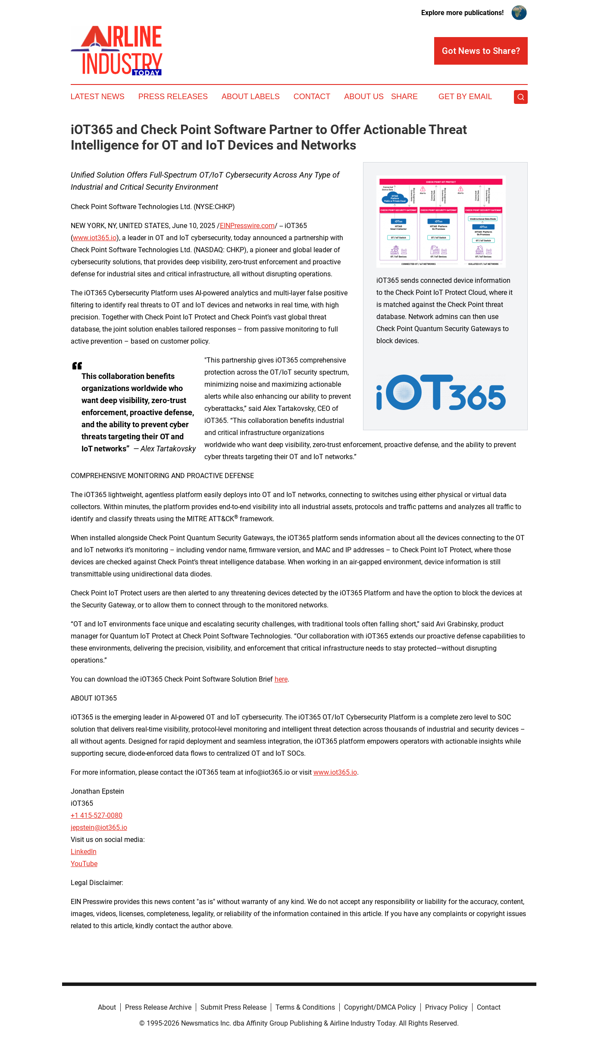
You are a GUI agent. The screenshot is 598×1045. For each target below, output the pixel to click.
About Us (364, 96)
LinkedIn (84, 852)
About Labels (251, 96)
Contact (312, 96)
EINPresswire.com (247, 226)
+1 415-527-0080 (96, 815)
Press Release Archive (158, 1007)
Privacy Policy (446, 1007)
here (281, 679)
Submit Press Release (233, 1007)
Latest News (98, 96)
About (107, 1007)
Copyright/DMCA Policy (380, 1007)
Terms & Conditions (305, 1007)
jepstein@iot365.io (99, 827)
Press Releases (173, 96)
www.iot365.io (94, 238)
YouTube (84, 864)
